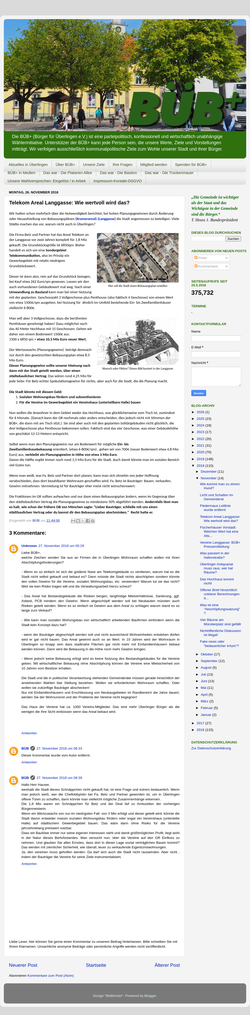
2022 (201, 439)
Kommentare (206, 266)
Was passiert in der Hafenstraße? (214, 555)
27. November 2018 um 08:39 (59, 778)
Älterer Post (167, 965)
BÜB (25, 748)
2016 (201, 730)
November (209, 478)
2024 (201, 425)
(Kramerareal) (86, 218)
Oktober (207, 654)
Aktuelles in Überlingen (28, 164)
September (210, 661)
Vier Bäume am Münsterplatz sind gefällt (220, 622)
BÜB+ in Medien (21, 172)
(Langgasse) (107, 218)
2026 (201, 412)
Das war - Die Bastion (118, 172)
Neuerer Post (23, 965)
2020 (201, 452)
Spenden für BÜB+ (191, 164)
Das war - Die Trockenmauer (169, 172)
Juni (204, 681)
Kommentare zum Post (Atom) (51, 975)
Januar (206, 715)
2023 (201, 432)
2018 (201, 466)
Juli (204, 674)
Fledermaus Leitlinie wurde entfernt (215, 508)
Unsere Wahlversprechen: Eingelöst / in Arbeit (46, 181)
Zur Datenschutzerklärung (211, 748)
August (206, 667)
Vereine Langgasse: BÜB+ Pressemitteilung (220, 544)
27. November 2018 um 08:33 (59, 748)
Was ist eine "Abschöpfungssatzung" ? (220, 609)
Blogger (150, 996)
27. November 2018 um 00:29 (61, 546)
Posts (200, 258)
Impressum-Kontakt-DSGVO (117, 181)
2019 (201, 459)
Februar (207, 708)
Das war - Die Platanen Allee (67, 172)
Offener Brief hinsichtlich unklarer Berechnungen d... (220, 594)
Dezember (209, 471)
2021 (201, 445)
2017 (201, 723)
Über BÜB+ (65, 164)
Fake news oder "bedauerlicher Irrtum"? (219, 643)
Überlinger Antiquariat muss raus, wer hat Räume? (216, 568)
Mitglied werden (153, 164)
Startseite (96, 965)
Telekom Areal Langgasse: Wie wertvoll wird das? (220, 519)
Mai (204, 688)
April (205, 694)
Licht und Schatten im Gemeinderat (216, 497)
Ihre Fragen (123, 164)
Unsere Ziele (94, 164)
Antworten (29, 733)
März (205, 701)
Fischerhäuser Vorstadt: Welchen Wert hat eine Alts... (219, 531)
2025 (201, 419)
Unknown (29, 546)
